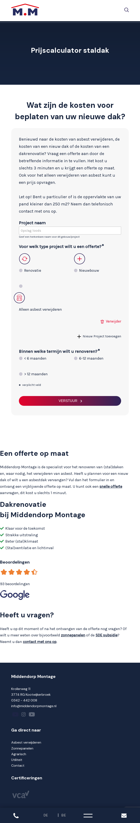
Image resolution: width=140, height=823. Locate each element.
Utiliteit (16, 760)
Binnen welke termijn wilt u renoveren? (58, 351)
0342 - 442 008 (24, 700)
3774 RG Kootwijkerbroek (31, 694)
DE (45, 815)
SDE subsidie (106, 635)
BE (63, 815)
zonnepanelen (73, 635)
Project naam (32, 222)
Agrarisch (18, 754)
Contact (17, 765)
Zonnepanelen (22, 748)
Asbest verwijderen (26, 742)
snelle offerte (110, 486)
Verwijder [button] (113, 321)
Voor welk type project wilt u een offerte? (60, 246)
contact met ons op (39, 641)
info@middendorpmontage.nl (33, 706)
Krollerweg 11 (20, 689)
